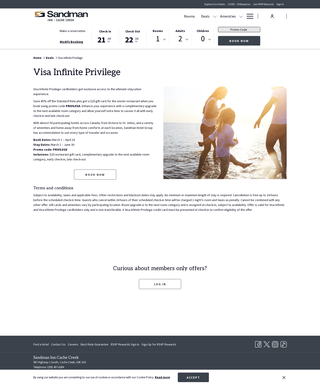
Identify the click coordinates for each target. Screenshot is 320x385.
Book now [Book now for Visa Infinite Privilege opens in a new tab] (95, 175)
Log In (160, 284)
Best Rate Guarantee (94, 344)
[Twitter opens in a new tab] (267, 344)
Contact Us (58, 344)
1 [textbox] (158, 39)
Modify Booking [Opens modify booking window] (71, 42)
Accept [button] (193, 377)
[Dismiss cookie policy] (284, 377)
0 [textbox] (203, 39)
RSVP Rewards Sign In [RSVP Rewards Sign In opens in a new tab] (125, 345)
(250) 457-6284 (55, 367)
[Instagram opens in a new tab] (275, 344)
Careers (73, 344)
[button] (105, 36)
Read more (162, 377)
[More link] (248, 16)
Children (203, 31)
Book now (244, 41)
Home (37, 58)
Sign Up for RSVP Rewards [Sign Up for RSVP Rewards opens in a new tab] (159, 345)
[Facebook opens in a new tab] (258, 344)
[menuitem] (129, 16)
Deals (50, 58)
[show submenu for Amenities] (181, 16)
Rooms (158, 31)
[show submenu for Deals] (155, 16)
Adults (180, 31)
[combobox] (157, 39)
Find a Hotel (41, 344)
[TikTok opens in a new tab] (283, 344)
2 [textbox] (180, 39)
